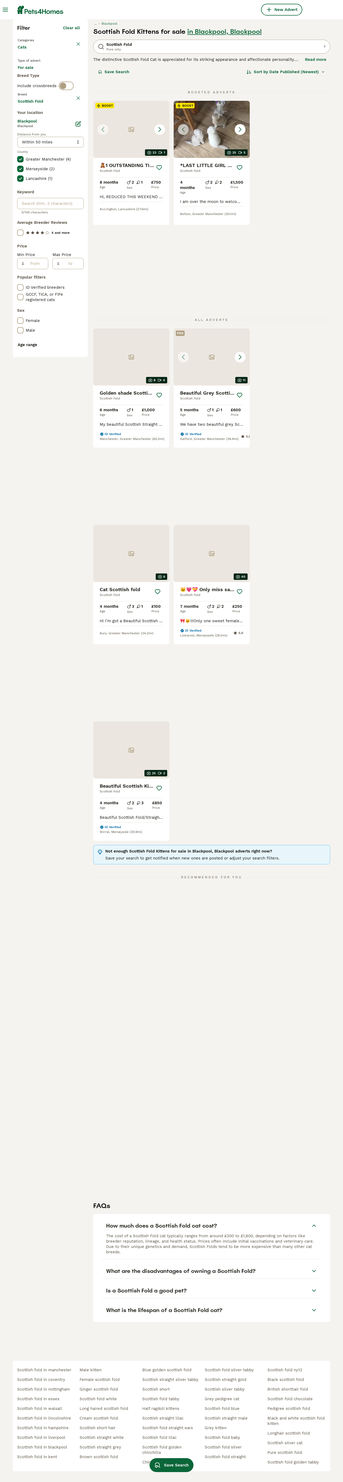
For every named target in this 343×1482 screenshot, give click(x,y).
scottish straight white (102, 1437)
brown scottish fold (99, 1456)
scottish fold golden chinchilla (162, 1450)
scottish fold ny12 (284, 1370)
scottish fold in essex (38, 1398)
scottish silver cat (285, 1442)
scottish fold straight (225, 1456)
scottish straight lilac (163, 1418)
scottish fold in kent (37, 1456)
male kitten (91, 1370)
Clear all (71, 121)
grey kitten (215, 1427)
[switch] (66, 203)
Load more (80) (64, 337)
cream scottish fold (99, 1418)
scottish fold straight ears (167, 1427)
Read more (315, 152)
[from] (36, 501)
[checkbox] (20, 240)
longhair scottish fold (288, 1433)
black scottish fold (285, 1379)
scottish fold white (98, 1398)
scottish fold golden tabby (293, 1462)
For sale (30, 170)
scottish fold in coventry (41, 1379)
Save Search (113, 165)
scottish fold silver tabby (229, 1370)
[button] (131, 222)
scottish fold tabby (160, 1398)
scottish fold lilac (159, 1437)
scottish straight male (226, 1418)
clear (75, 215)
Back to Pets (31, 133)
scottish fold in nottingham (43, 1389)
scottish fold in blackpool (42, 1447)
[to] (71, 501)
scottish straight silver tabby (170, 1379)
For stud (30, 183)
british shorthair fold (287, 1389)
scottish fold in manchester (44, 1370)
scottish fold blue (222, 1408)
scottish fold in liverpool (41, 1437)
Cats (23, 145)
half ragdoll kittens (160, 1408)
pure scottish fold (284, 1452)
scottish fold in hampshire (43, 1427)
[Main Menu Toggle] (5, 9)
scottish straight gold (225, 1379)
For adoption (62, 170)
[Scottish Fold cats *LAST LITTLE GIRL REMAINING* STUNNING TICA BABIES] (212, 222)
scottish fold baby (222, 1437)
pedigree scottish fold (288, 1408)
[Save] (159, 260)
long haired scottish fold (104, 1408)
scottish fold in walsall (39, 1408)
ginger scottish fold (99, 1389)
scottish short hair (97, 1427)
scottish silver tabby (225, 1389)
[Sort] (285, 165)
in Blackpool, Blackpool (224, 125)
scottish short (156, 1389)
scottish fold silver (223, 1447)
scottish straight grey (100, 1447)
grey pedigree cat (222, 1398)
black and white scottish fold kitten (296, 1421)
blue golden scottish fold (166, 1370)
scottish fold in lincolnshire (44, 1418)
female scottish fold (100, 1379)
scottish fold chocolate (290, 1398)
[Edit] (78, 361)
